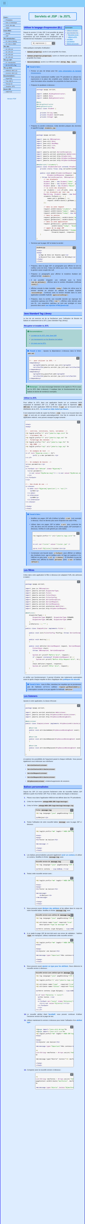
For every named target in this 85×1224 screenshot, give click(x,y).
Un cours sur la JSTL (38, 343)
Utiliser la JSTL (72, 37)
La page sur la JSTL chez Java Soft (44, 335)
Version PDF (11, 99)
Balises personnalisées (74, 44)
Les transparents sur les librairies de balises (47, 339)
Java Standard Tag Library (75, 33)
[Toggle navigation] (4, 3)
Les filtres (70, 39)
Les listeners (70, 41)
